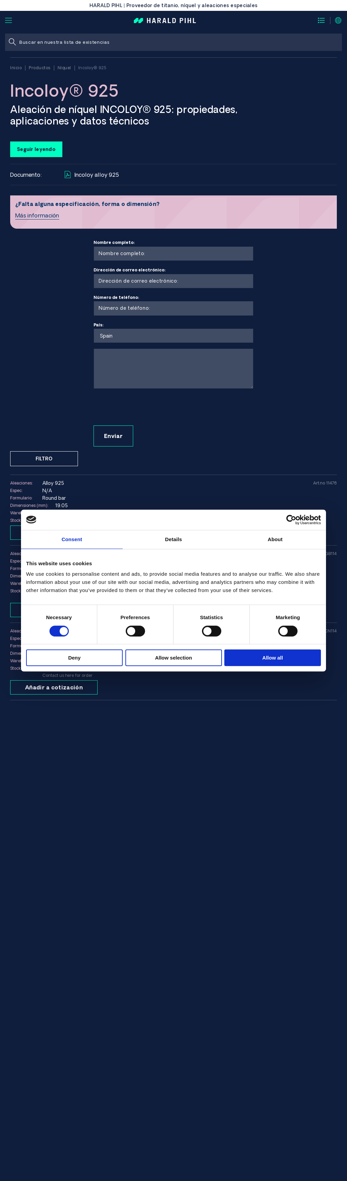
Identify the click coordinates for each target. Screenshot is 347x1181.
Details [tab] (173, 539)
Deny (74, 658)
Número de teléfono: (173, 305)
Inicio (16, 67)
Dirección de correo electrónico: (173, 278)
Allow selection (173, 658)
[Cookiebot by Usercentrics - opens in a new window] (291, 520)
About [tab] (275, 539)
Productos (39, 67)
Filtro (44, 458)
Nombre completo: (173, 250)
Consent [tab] (72, 539)
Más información (37, 215)
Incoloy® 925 (92, 67)
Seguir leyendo (36, 149)
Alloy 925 (53, 483)
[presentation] (145, 407)
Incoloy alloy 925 (92, 174)
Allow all (272, 658)
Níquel (64, 67)
